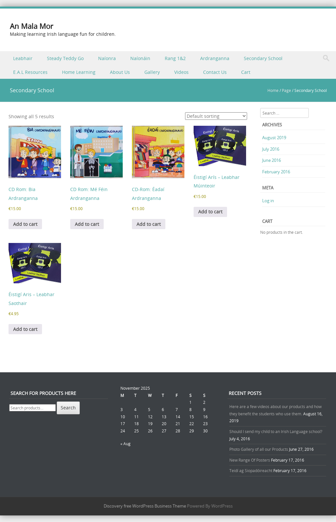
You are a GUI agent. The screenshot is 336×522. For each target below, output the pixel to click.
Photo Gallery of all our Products (258, 449)
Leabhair (22, 58)
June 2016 (271, 160)
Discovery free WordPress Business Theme (145, 506)
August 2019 (274, 138)
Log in (268, 201)
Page (286, 90)
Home (273, 90)
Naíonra (107, 58)
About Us (120, 72)
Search (68, 407)
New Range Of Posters (249, 460)
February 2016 (276, 172)
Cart (245, 72)
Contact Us (215, 72)
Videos (181, 72)
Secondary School (263, 58)
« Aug (125, 443)
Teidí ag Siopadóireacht (250, 470)
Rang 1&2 (175, 58)
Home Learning (78, 72)
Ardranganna (214, 58)
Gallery (152, 72)
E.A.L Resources (30, 72)
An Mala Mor (31, 26)
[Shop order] (216, 116)
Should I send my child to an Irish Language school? (275, 431)
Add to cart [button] (25, 224)
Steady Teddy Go (65, 58)
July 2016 (270, 149)
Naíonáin (140, 58)
